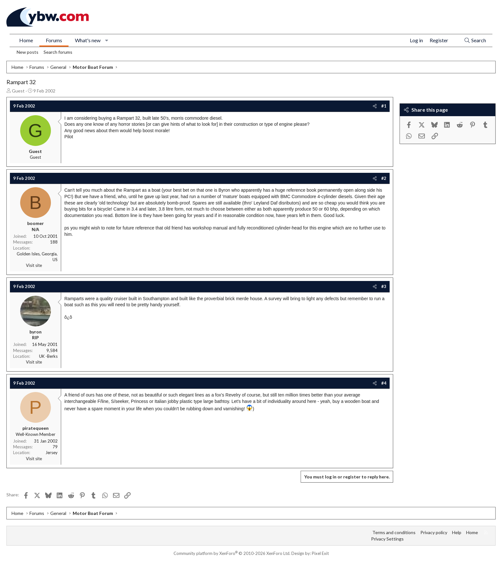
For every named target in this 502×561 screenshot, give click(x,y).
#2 (383, 178)
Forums (54, 40)
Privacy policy (433, 532)
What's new (88, 40)
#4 (383, 383)
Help (456, 532)
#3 (383, 286)
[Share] (374, 106)
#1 (383, 105)
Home (26, 40)
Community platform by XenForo (232, 553)
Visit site (34, 265)
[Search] (475, 40)
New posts (27, 52)
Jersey (51, 452)
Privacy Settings (387, 538)
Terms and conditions (394, 532)
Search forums (58, 52)
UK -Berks (48, 356)
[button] (106, 40)
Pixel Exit (320, 553)
